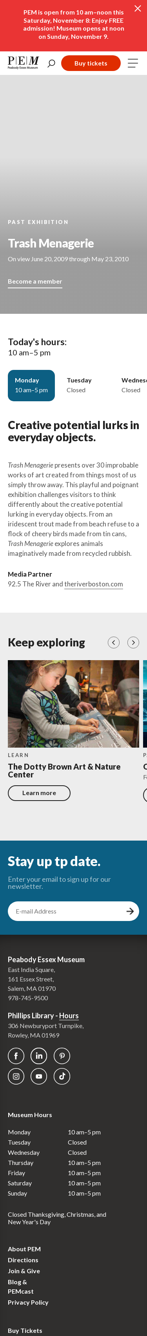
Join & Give (24, 1270)
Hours (69, 1015)
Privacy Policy (28, 1302)
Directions (23, 1259)
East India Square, (31, 969)
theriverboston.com (93, 584)
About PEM (24, 1248)
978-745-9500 (28, 997)
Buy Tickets (25, 1330)
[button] (114, 642)
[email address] (66, 911)
